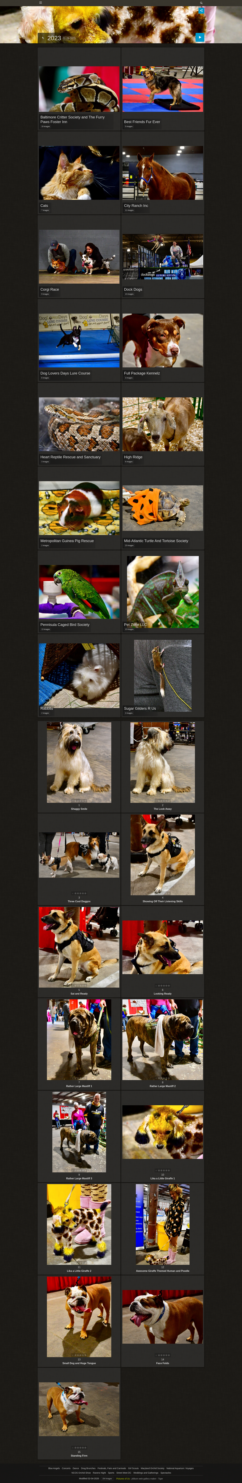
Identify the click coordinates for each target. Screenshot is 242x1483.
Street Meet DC (123, 1473)
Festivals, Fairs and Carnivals (112, 1468)
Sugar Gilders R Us (140, 708)
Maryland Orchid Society (152, 1468)
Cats (44, 205)
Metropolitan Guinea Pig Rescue (67, 541)
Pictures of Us (123, 1478)
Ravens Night (99, 1473)
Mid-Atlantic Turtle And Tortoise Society (156, 541)
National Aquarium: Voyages (180, 1468)
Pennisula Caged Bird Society (65, 625)
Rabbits (46, 708)
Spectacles (166, 1473)
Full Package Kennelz (142, 373)
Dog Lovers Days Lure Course (65, 373)
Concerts (66, 1468)
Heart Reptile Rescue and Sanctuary (70, 457)
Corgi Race (49, 289)
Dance (76, 1468)
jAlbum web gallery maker (144, 1478)
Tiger (160, 1478)
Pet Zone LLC (135, 625)
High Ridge (133, 457)
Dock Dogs (133, 289)
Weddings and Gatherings (145, 1473)
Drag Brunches (88, 1468)
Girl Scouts (133, 1468)
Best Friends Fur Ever (142, 122)
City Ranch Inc (136, 205)
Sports (111, 1473)
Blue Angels (54, 1468)
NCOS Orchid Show (81, 1473)
